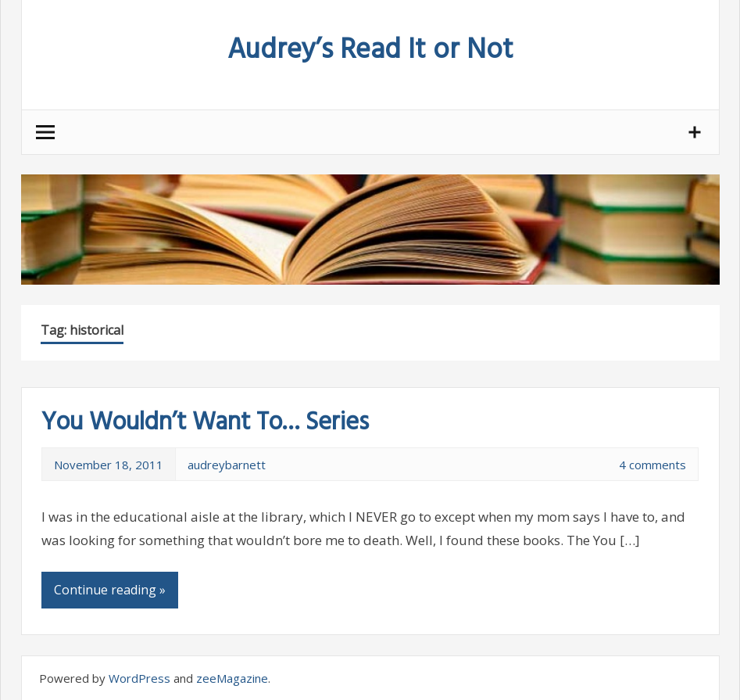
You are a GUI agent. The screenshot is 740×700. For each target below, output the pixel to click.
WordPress (139, 678)
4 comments (652, 464)
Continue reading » (110, 589)
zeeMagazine (232, 678)
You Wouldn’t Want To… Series (205, 423)
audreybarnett (227, 464)
